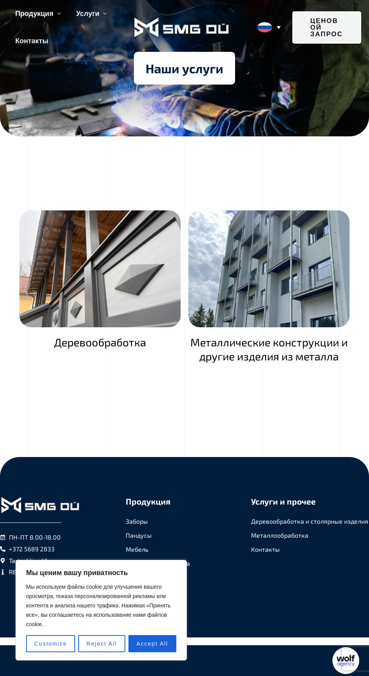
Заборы (137, 521)
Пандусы (139, 535)
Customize (50, 644)
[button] (326, 27)
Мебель (137, 549)
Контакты (31, 41)
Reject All (101, 644)
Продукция (34, 13)
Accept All (152, 644)
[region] (101, 610)
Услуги (86, 13)
